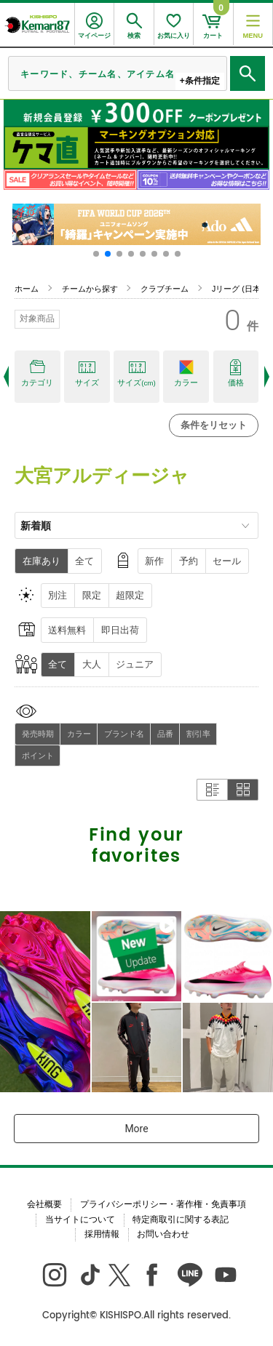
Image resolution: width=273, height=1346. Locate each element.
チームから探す (90, 288)
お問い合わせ (163, 1234)
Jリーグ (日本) (237, 288)
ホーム (27, 288)
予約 (188, 561)
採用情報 (101, 1234)
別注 (57, 595)
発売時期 (38, 733)
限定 (91, 595)
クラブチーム (165, 288)
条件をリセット (214, 425)
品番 (165, 733)
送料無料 (67, 630)
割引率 (198, 733)
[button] (96, 254)
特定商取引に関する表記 (180, 1219)
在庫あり (41, 561)
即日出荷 (120, 630)
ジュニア (135, 664)
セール (227, 561)
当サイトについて (80, 1219)
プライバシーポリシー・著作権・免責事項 (163, 1204)
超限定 (130, 595)
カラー (79, 733)
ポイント (38, 755)
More (136, 1128)
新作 (154, 561)
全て (84, 561)
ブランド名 (124, 733)
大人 (91, 664)
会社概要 (44, 1204)
